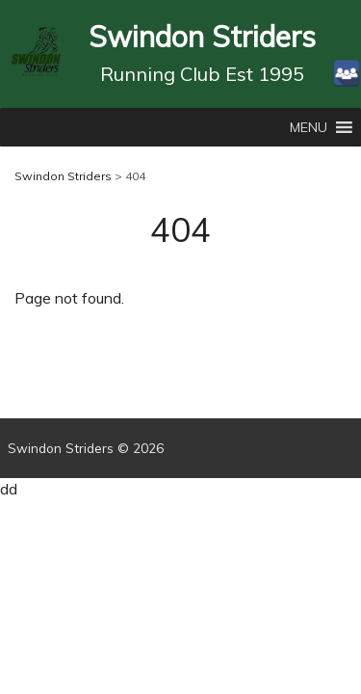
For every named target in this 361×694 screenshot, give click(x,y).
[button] (308, 127)
